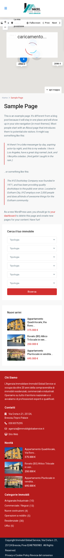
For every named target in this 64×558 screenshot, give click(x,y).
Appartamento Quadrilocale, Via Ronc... (37, 322)
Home (5, 98)
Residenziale (11, 520)
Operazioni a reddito (15, 515)
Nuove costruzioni (14, 510)
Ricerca (32, 291)
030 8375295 (16, 423)
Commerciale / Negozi (17, 505)
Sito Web (13, 434)
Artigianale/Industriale (17, 500)
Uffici (7, 525)
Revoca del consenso (41, 555)
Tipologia (14, 239)
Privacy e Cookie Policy (17, 555)
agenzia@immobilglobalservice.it (26, 428)
